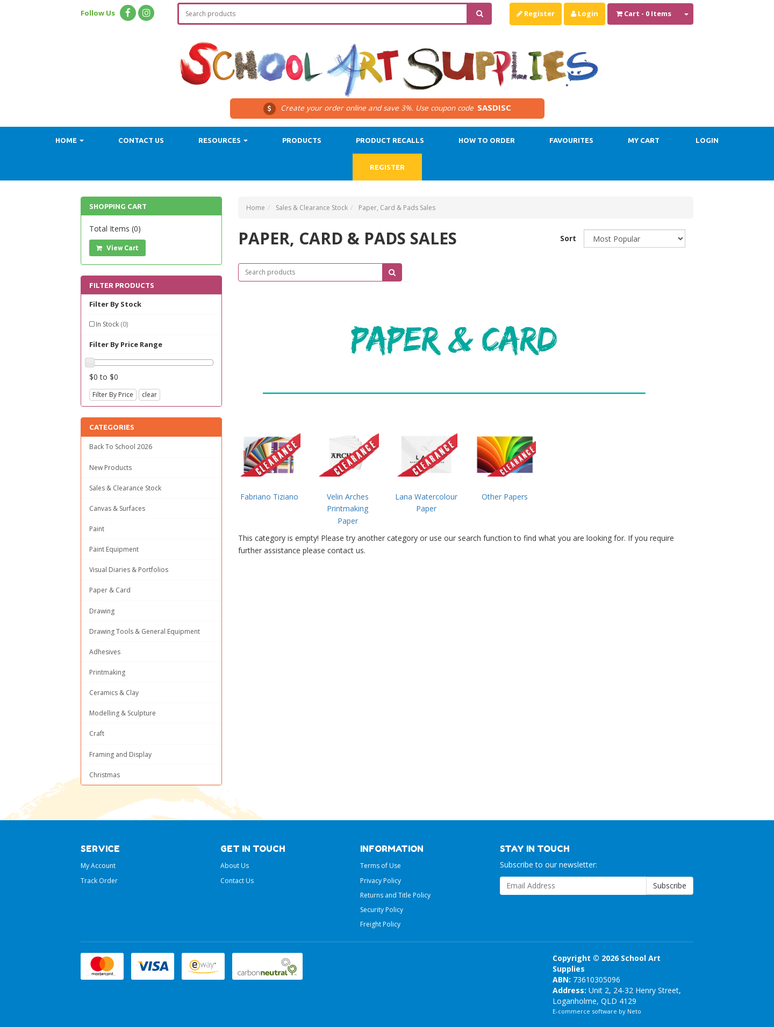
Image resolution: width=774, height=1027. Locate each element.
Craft (96, 733)
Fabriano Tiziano (269, 496)
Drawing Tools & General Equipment (144, 631)
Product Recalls (390, 140)
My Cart (644, 140)
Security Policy (381, 909)
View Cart (117, 247)
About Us (234, 865)
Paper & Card (110, 590)
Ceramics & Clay (114, 692)
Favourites (571, 140)
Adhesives (104, 651)
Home (69, 140)
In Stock (112, 324)
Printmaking (107, 672)
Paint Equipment (114, 549)
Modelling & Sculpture (122, 713)
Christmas (104, 774)
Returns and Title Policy (395, 895)
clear (149, 394)
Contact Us (141, 140)
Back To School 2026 (120, 446)
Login (584, 13)
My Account (98, 865)
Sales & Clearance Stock (125, 488)
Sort (568, 238)
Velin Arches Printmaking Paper (348, 508)
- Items (643, 13)
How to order (486, 140)
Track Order (99, 880)
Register (536, 13)
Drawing (101, 611)
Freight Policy (380, 924)
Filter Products (121, 285)
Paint (96, 528)
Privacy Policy (380, 880)
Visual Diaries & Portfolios (128, 569)
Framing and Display (120, 754)
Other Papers (505, 496)
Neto (634, 1011)
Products (301, 140)
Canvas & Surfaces (117, 508)
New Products (110, 467)
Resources (223, 140)
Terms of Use (380, 865)
